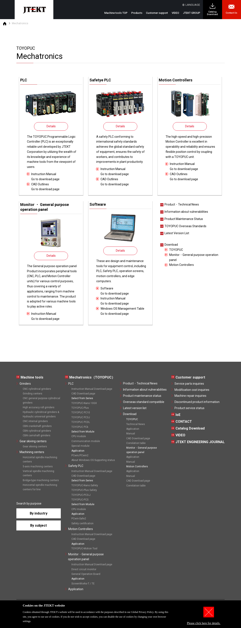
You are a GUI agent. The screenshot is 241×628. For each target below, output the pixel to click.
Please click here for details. (203, 623)
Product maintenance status (142, 395)
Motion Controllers (181, 265)
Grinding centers (32, 393)
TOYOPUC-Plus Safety (84, 490)
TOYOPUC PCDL (80, 422)
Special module (80, 445)
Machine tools (32, 377)
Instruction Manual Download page (91, 388)
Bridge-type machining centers (41, 480)
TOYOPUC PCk (79, 426)
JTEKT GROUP (191, 12)
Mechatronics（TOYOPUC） (92, 377)
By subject (38, 525)
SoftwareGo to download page (115, 291)
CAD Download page (83, 393)
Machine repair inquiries (190, 395)
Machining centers (32, 452)
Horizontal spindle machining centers (40, 459)
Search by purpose (28, 503)
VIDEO (175, 12)
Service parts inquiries (189, 383)
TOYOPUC (176, 249)
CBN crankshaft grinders (37, 426)
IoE (178, 415)
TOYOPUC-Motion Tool (84, 548)
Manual (130, 433)
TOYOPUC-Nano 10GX (84, 403)
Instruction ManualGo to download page (45, 176)
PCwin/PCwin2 (79, 455)
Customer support (190, 377)
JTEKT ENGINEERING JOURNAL (200, 442)
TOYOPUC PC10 (80, 412)
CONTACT (184, 422)
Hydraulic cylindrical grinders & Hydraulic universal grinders (41, 414)
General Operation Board (85, 574)
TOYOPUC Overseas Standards (185, 226)
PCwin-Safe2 (78, 518)
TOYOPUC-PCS (79, 499)
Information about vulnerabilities (186, 211)
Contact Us (231, 12)
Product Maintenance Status (183, 219)
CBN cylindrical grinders (37, 430)
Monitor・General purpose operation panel (193, 257)
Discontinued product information (197, 402)
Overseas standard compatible (143, 402)
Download (171, 244)
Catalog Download (212, 13)
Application (75, 589)
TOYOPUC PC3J (80, 417)
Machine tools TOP (116, 12)
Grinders (25, 383)
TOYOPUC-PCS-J (81, 494)
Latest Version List (176, 233)
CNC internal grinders (35, 421)
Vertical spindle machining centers (38, 473)
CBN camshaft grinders (36, 435)
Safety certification (82, 523)
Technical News (135, 424)
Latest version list (134, 408)
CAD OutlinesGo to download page (45, 187)
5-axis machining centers (38, 466)
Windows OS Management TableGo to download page (122, 311)
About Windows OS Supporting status (93, 460)
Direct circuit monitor (83, 569)
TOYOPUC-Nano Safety (84, 485)
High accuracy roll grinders (38, 407)
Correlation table (136, 443)
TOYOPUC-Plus (80, 407)
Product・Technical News (181, 204)
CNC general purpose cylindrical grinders (41, 400)
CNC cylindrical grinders (37, 388)
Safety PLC (75, 466)
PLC (71, 383)
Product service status (189, 408)
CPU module (78, 436)
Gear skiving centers (33, 441)
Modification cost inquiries (191, 389)
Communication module (85, 441)
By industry (38, 513)
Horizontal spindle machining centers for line (40, 487)
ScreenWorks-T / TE (83, 583)
